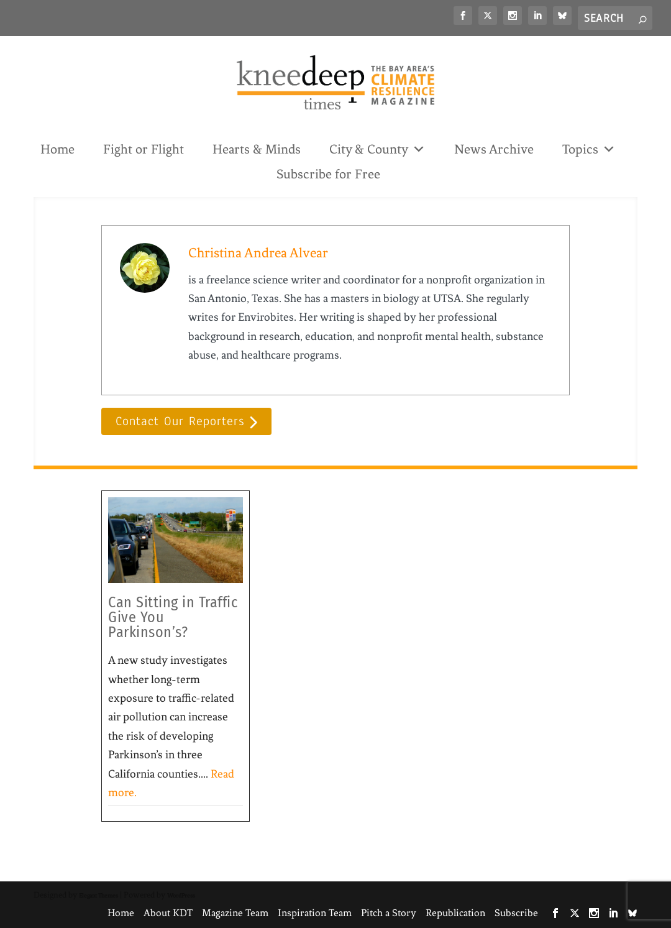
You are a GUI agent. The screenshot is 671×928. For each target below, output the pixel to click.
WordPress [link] (181, 895)
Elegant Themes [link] (98, 895)
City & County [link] (377, 148)
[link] (463, 15)
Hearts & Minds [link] (256, 149)
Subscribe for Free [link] (328, 174)
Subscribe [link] (516, 913)
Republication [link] (455, 913)
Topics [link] (589, 148)
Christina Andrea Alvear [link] (258, 252)
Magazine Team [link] (235, 913)
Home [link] (57, 149)
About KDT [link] (168, 913)
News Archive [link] (494, 149)
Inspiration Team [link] (315, 913)
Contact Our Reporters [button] (180, 421)
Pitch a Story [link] (388, 913)
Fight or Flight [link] (143, 149)
